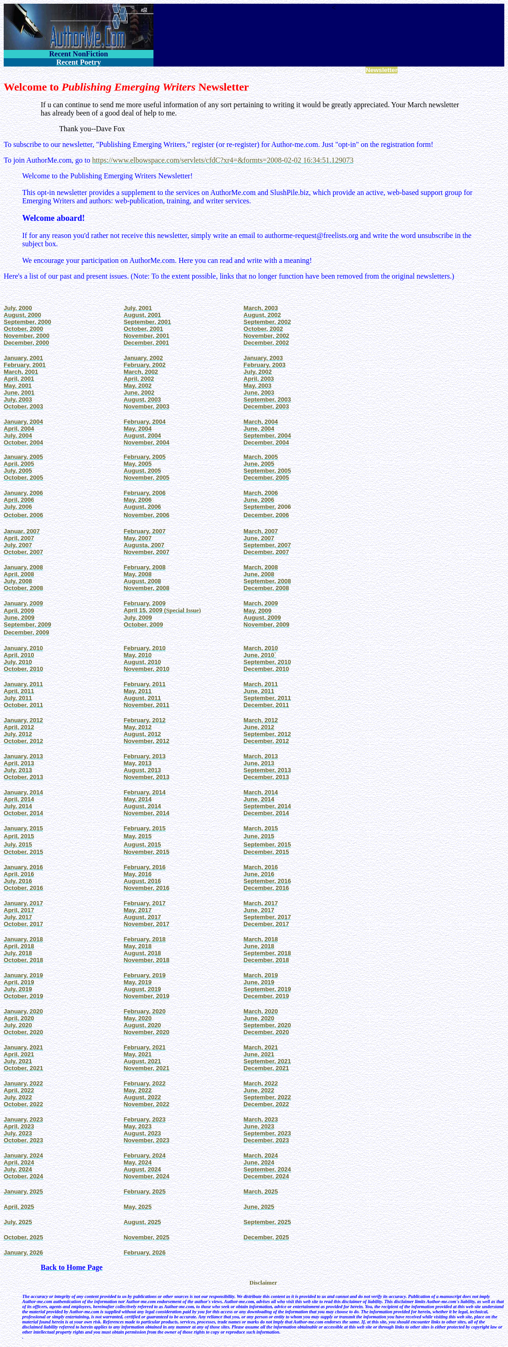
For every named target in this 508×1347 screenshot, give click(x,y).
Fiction (51, 70)
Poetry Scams (294, 70)
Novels (101, 70)
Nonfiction (76, 70)
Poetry (30, 70)
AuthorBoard (257, 70)
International (129, 70)
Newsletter (382, 70)
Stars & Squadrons (338, 70)
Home (11, 70)
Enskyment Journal (214, 70)
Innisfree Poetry (168, 70)
